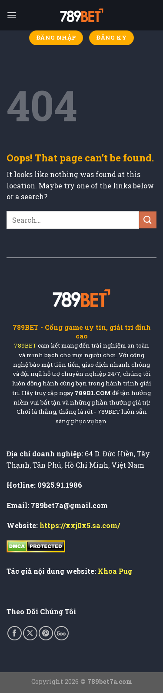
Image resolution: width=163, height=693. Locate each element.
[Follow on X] (30, 633)
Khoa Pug (115, 571)
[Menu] (12, 15)
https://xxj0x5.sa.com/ (80, 525)
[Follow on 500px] (61, 633)
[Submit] (147, 219)
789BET (25, 345)
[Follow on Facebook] (14, 633)
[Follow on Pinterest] (46, 633)
